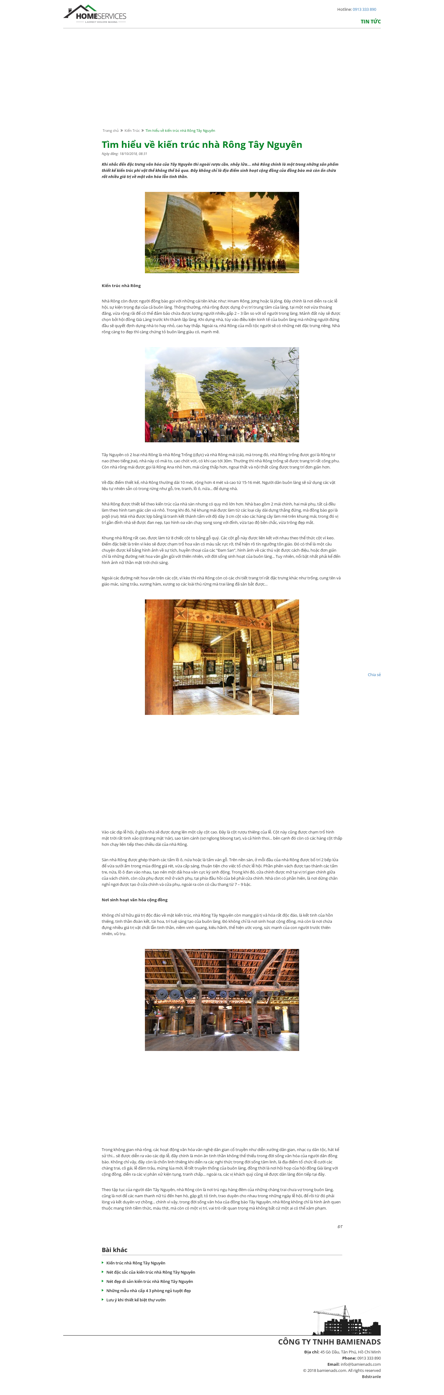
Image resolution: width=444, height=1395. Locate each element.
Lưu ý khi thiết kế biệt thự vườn (136, 1300)
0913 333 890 (364, 9)
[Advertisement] (222, 84)
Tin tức (371, 21)
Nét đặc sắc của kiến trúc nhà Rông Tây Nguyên (150, 1272)
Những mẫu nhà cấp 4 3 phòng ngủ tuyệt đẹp (148, 1290)
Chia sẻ (374, 674)
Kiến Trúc (132, 130)
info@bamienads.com (361, 1364)
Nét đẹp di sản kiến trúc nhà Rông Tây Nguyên (149, 1281)
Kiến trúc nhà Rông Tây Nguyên (135, 1263)
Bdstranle (371, 1376)
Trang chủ (111, 130)
